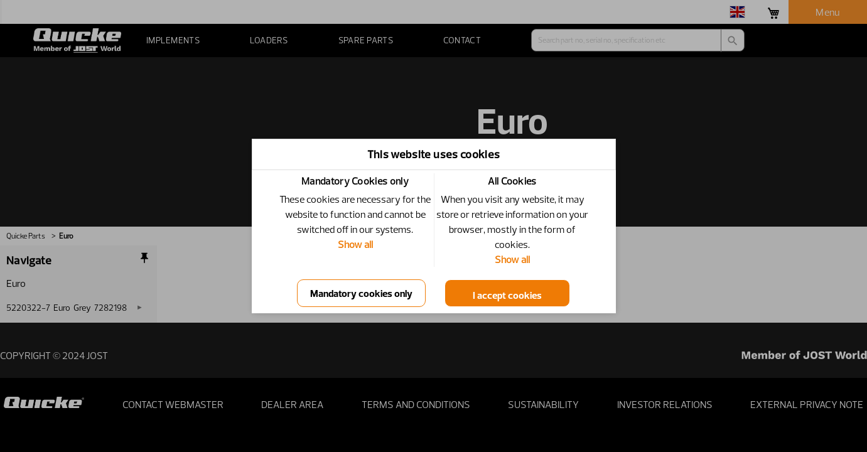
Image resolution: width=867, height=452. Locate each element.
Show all (355, 244)
